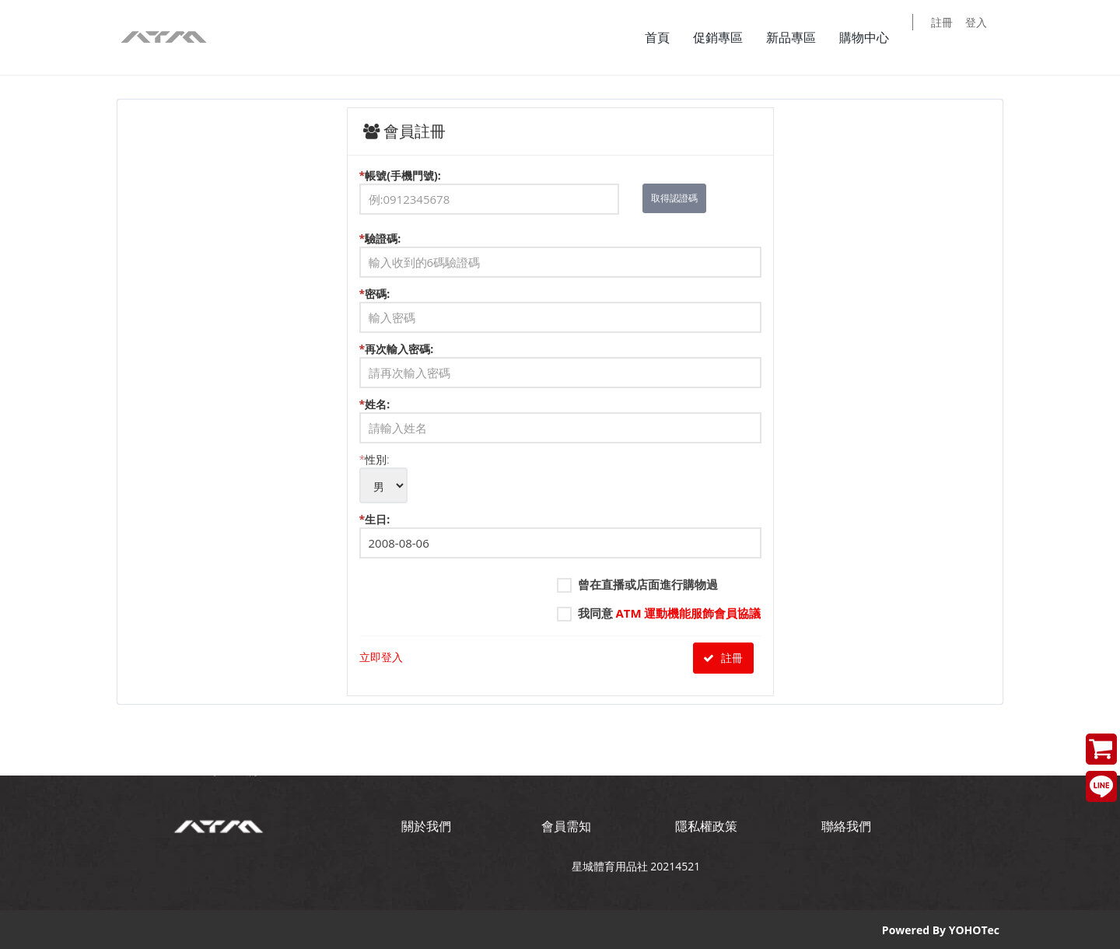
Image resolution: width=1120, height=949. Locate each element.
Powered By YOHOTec (940, 929)
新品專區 (801, 37)
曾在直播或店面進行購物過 (637, 584)
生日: (560, 535)
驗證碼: (560, 254)
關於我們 (426, 825)
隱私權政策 (706, 825)
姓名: (560, 420)
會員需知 (566, 825)
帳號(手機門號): (560, 191)
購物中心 (874, 37)
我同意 (659, 613)
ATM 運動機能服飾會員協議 (688, 613)
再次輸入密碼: (560, 364)
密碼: (560, 309)
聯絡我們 (846, 825)
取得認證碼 (674, 198)
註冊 (952, 38)
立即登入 (381, 657)
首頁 (667, 37)
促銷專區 (728, 37)
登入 (986, 38)
